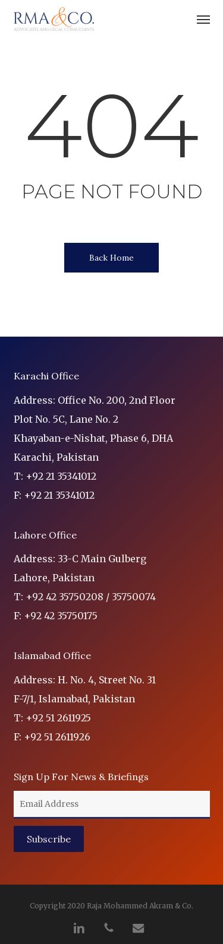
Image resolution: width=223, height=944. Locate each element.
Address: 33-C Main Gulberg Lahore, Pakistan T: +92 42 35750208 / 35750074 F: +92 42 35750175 (85, 587)
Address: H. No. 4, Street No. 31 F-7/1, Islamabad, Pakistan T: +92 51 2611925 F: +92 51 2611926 (85, 708)
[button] (203, 19)
